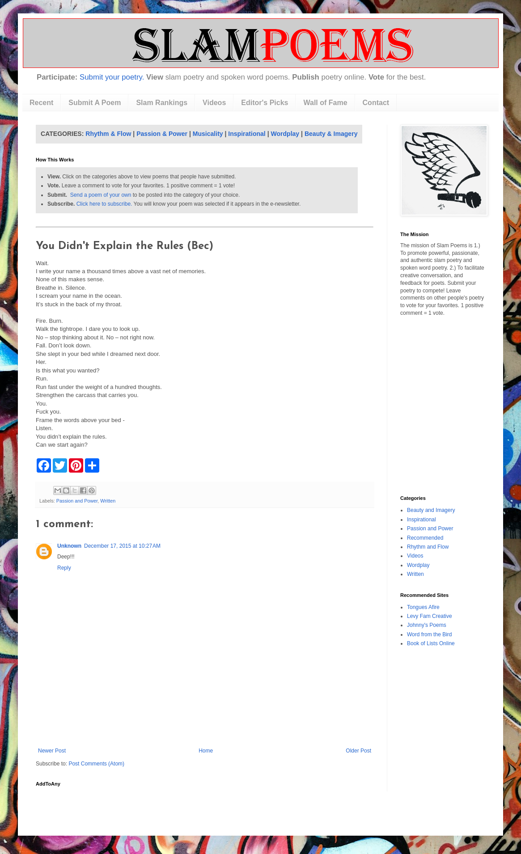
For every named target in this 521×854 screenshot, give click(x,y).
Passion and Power (76, 500)
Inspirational (246, 133)
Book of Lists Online (431, 643)
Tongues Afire (423, 607)
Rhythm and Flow (428, 547)
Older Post (358, 751)
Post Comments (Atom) (96, 764)
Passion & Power (161, 133)
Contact (376, 102)
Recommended (425, 538)
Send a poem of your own (100, 195)
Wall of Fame (325, 102)
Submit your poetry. (112, 77)
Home (206, 751)
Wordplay (285, 133)
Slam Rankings (161, 102)
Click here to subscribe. (104, 204)
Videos (214, 102)
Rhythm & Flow (108, 133)
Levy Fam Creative (429, 616)
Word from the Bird (429, 634)
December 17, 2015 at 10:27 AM (122, 546)
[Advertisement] (204, 723)
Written (107, 500)
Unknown (69, 546)
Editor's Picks (264, 102)
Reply (64, 568)
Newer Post (52, 751)
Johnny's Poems (426, 625)
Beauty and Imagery (431, 510)
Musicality (208, 133)
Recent (41, 102)
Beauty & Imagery (331, 133)
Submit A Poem (94, 102)
